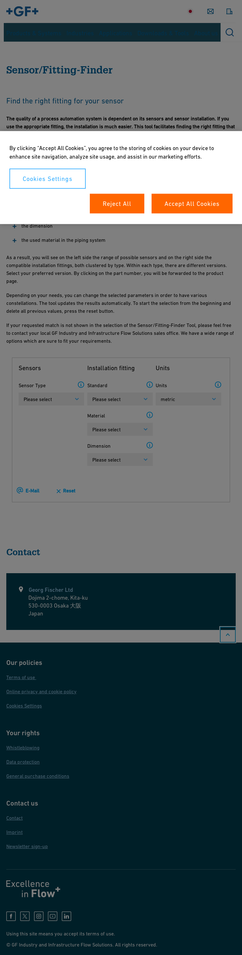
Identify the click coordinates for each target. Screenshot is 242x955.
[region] (121, 177)
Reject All (117, 203)
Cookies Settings (47, 178)
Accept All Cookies (192, 203)
